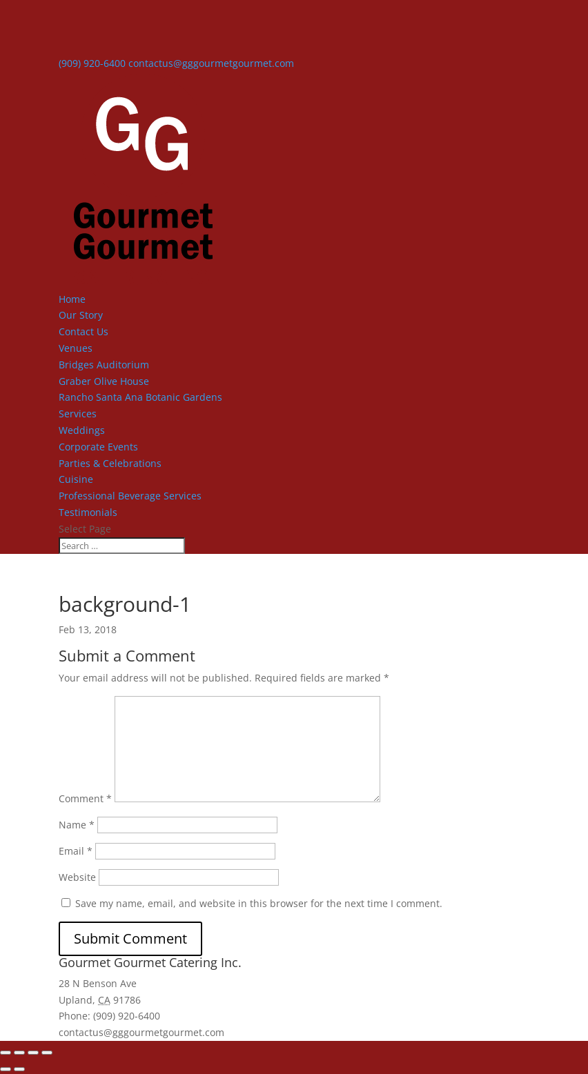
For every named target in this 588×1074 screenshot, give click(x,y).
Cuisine (76, 479)
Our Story (81, 314)
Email (75, 850)
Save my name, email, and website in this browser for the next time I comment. (258, 903)
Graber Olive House (104, 381)
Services (78, 413)
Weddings (82, 430)
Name (77, 824)
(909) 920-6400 (92, 63)
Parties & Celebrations (110, 463)
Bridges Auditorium (104, 364)
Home (72, 299)
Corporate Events (98, 446)
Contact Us (83, 331)
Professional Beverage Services (130, 495)
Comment (85, 798)
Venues (75, 348)
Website (77, 877)
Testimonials (88, 512)
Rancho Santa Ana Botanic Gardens (140, 397)
